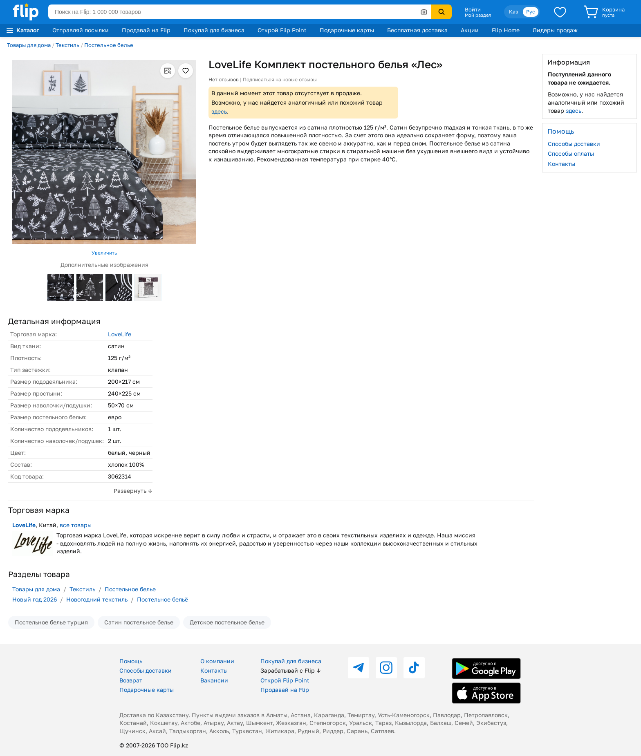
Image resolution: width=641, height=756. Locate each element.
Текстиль (67, 45)
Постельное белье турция (51, 622)
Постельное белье (108, 45)
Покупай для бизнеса (214, 30)
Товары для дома (29, 45)
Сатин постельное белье (138, 622)
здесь (219, 111)
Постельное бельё (162, 599)
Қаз (513, 12)
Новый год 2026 (34, 599)
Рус (530, 12)
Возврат (130, 680)
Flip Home (506, 30)
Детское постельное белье (227, 622)
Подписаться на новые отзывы (280, 79)
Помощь (130, 661)
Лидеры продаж (555, 30)
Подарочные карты (347, 30)
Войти (473, 9)
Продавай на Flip (146, 30)
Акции (470, 30)
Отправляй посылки (80, 30)
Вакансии (214, 680)
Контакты (561, 163)
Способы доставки (574, 143)
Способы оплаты (571, 153)
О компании (217, 661)
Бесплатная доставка (417, 30)
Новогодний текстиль (97, 599)
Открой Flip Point (282, 30)
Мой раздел (478, 15)
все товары (76, 524)
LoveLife (119, 334)
